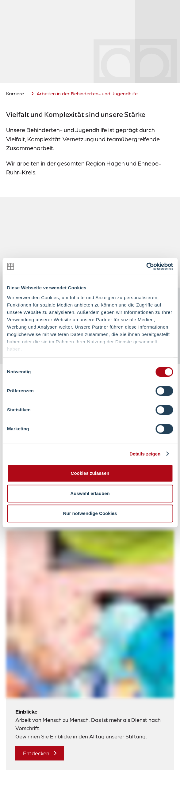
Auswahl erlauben (89, 493)
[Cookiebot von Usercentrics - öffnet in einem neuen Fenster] (146, 266)
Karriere (15, 93)
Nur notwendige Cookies (90, 513)
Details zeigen (144, 453)
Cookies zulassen (90, 473)
